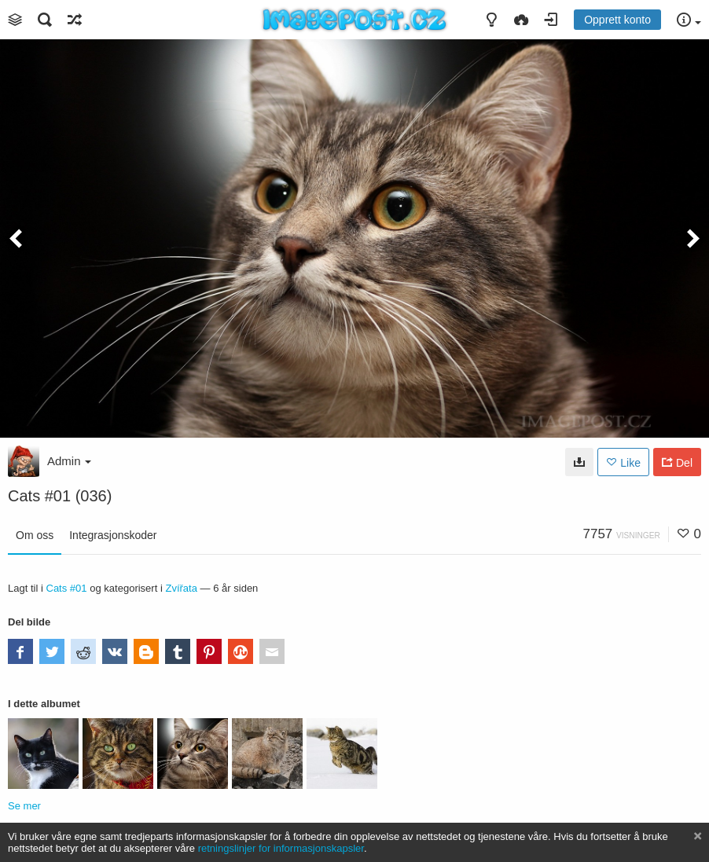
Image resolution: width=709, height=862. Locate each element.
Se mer (24, 806)
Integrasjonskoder (112, 535)
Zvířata (181, 588)
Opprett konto (617, 19)
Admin (69, 461)
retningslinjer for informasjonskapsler (281, 848)
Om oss (34, 535)
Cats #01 (66, 588)
